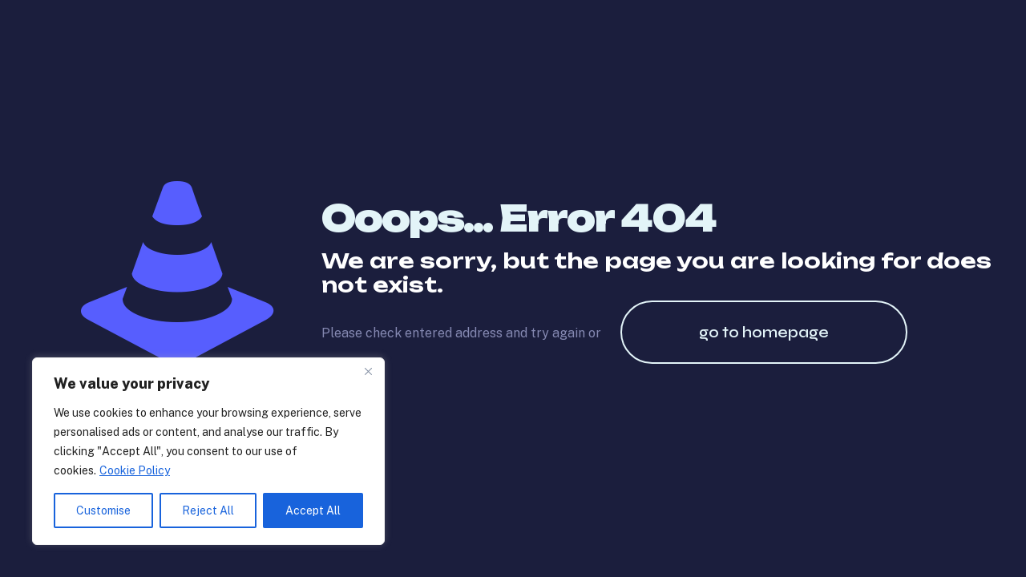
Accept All (313, 510)
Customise (103, 510)
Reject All (208, 510)
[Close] (368, 371)
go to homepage (764, 332)
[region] (208, 451)
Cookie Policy (134, 470)
